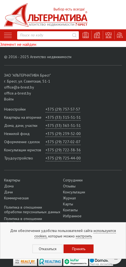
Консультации (74, 192)
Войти (9, 99)
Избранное (72, 215)
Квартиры (12, 180)
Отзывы (69, 186)
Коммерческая (16, 198)
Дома (9, 186)
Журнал (69, 198)
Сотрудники (73, 180)
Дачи (8, 192)
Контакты (70, 210)
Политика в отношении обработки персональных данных (32, 209)
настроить (84, 236)
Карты (68, 204)
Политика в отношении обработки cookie (23, 221)
